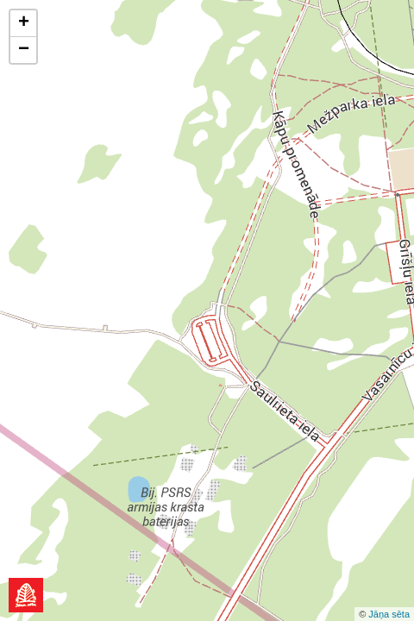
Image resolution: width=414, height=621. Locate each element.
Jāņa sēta (389, 614)
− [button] (23, 50)
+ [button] (23, 23)
